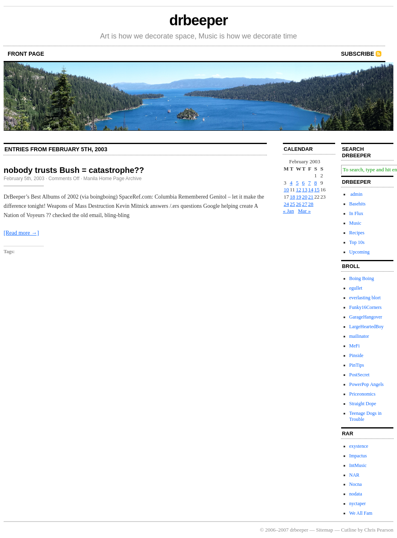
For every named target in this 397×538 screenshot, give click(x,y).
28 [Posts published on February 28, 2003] (310, 204)
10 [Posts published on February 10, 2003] (286, 190)
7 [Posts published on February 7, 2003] (309, 183)
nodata (355, 494)
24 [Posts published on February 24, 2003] (286, 204)
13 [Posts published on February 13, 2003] (304, 190)
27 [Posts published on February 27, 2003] (304, 204)
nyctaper (357, 503)
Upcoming (359, 252)
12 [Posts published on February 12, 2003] (298, 190)
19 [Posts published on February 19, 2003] (298, 197)
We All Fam (360, 513)
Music (355, 223)
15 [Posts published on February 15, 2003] (316, 190)
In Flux (356, 213)
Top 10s (356, 242)
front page (26, 54)
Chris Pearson (378, 530)
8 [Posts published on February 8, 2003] (315, 183)
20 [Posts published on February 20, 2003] (304, 197)
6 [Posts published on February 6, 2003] (303, 183)
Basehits (357, 204)
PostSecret (359, 375)
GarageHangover (365, 317)
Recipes (356, 233)
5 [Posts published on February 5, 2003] (297, 183)
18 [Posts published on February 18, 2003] (292, 197)
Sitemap (325, 530)
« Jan (288, 211)
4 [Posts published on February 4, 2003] (291, 183)
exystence (358, 446)
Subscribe (357, 54)
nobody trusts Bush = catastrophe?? (74, 170)
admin (355, 194)
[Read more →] (21, 233)
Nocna (355, 484)
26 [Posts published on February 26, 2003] (298, 204)
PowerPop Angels (366, 384)
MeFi (354, 346)
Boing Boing (361, 278)
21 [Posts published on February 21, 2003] (310, 197)
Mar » (304, 211)
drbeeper (198, 20)
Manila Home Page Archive (113, 178)
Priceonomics (362, 394)
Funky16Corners (365, 307)
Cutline (348, 530)
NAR (354, 475)
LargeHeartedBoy (366, 326)
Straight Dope (362, 403)
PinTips (356, 365)
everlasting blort (365, 297)
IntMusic (357, 465)
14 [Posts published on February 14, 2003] (310, 190)
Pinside (356, 355)
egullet (355, 288)
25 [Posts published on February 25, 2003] (292, 204)
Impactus (358, 456)
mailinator (359, 336)
